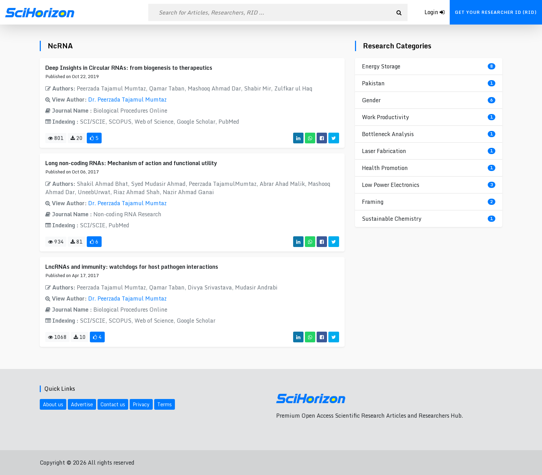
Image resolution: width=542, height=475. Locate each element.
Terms (164, 404)
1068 (57, 337)
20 (77, 138)
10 (80, 337)
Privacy (141, 404)
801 (56, 138)
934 (56, 242)
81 (77, 242)
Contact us (113, 404)
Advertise (82, 404)
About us (53, 404)
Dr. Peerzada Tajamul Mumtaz (127, 99)
